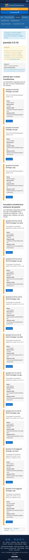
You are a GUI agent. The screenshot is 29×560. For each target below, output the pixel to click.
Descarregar (14, 9)
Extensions (25, 17)
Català (26, 27)
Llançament (14, 12)
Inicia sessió (17, 550)
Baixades (18, 17)
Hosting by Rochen (14, 559)
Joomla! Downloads (14, 5)
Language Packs (5, 20)
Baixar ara (9, 121)
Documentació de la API (18, 24)
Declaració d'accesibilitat (7, 546)
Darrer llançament (9, 17)
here (21, 36)
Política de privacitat (19, 546)
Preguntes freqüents (6, 24)
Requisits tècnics (15, 20)
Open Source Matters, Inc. (14, 552)
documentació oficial (14, 59)
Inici (2, 17)
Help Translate (20, 548)
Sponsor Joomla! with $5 (10, 548)
